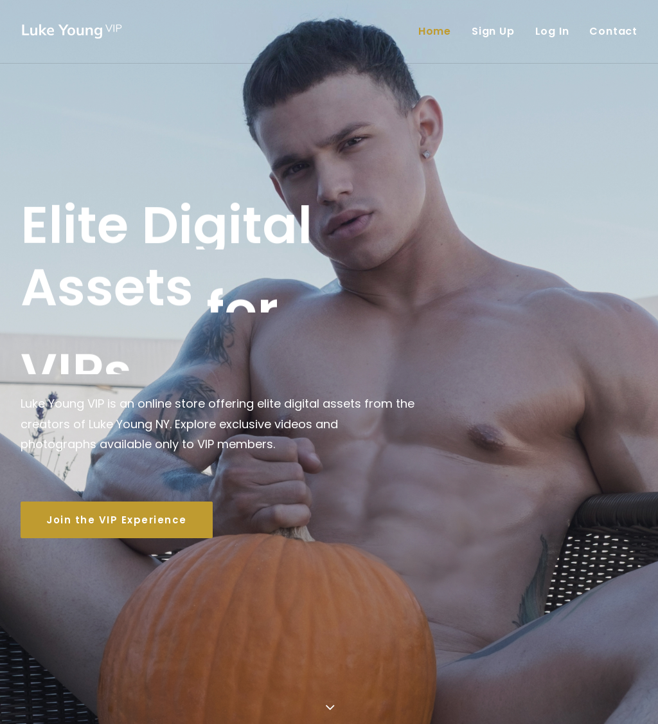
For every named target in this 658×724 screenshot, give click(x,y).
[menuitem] (439, 31)
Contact (613, 31)
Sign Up (493, 31)
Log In (552, 31)
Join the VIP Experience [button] (116, 496)
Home (434, 31)
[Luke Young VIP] (72, 31)
